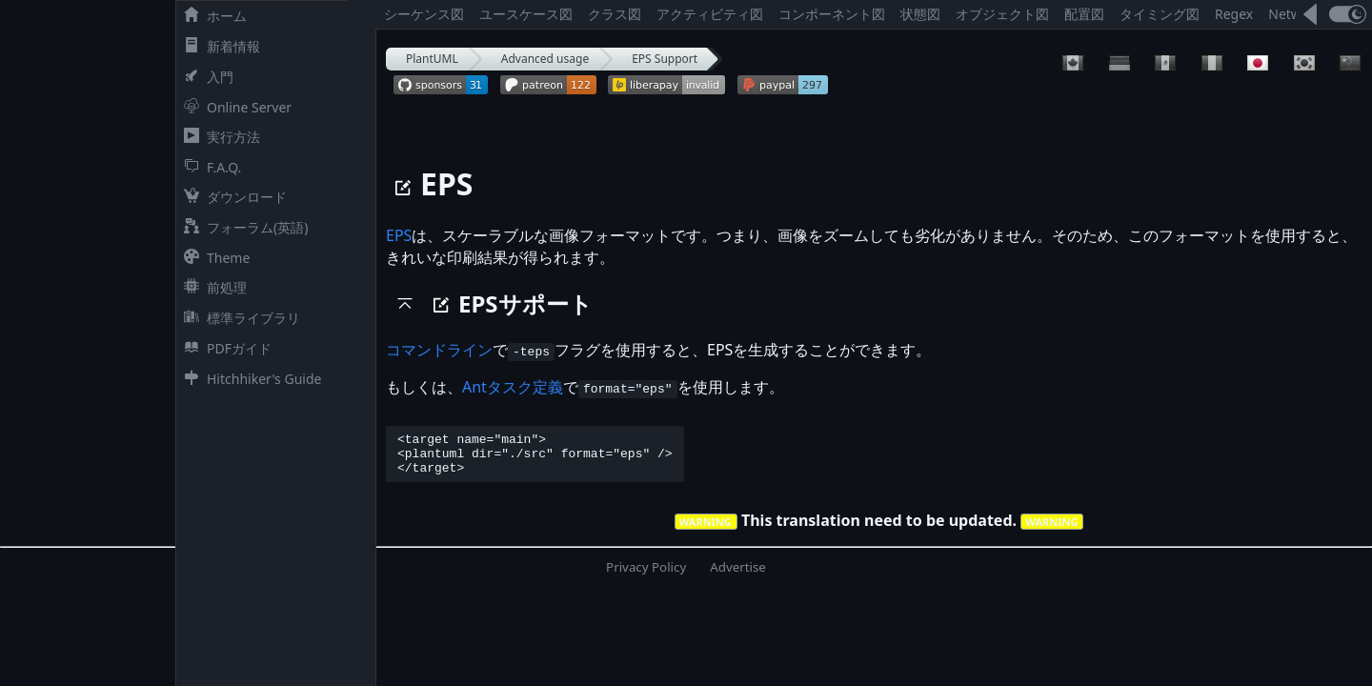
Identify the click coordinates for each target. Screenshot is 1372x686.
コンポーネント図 (831, 14)
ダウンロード (231, 197)
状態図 (920, 14)
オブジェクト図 (1002, 14)
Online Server (234, 107)
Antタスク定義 (512, 386)
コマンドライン (439, 349)
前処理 (211, 287)
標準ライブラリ (238, 318)
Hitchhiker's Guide (248, 379)
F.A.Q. (208, 167)
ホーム (211, 16)
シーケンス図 (424, 14)
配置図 (1084, 14)
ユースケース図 (526, 14)
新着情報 (218, 46)
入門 (204, 77)
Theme (213, 258)
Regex (1234, 14)
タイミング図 (1160, 14)
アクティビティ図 (709, 14)
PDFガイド (224, 348)
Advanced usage (545, 58)
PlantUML (432, 58)
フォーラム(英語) (242, 227)
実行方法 (218, 137)
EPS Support (664, 58)
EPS (399, 235)
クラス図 (614, 14)
